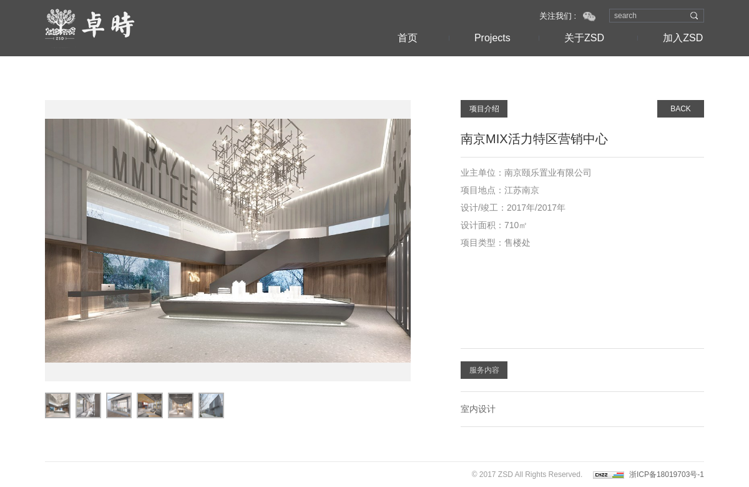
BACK (680, 108)
